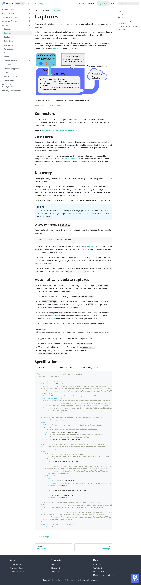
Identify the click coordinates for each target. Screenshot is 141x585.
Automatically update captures (128, 26)
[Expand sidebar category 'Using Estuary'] (29, 13)
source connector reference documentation (59, 130)
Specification (122, 30)
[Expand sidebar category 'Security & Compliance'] (29, 90)
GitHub (91, 3)
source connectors (72, 159)
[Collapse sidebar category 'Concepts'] (29, 25)
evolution (51, 319)
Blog (41, 3)
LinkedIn (55, 568)
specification (88, 246)
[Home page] (37, 10)
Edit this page (42, 536)
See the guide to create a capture (48, 105)
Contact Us (98, 571)
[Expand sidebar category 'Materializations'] (29, 61)
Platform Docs (15, 564)
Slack (54, 564)
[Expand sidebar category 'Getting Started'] (29, 9)
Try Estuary (103, 3)
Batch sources (124, 14)
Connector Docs (16, 568)
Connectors (31, 3)
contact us (43, 164)
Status (80, 3)
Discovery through (125, 22)
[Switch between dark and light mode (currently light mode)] (112, 3)
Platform (19, 3)
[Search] (128, 3)
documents (57, 49)
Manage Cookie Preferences (104, 575)
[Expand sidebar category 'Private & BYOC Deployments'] (29, 85)
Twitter (55, 571)
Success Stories (16, 571)
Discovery (121, 18)
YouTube (97, 568)
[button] (16, 17)
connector (78, 119)
